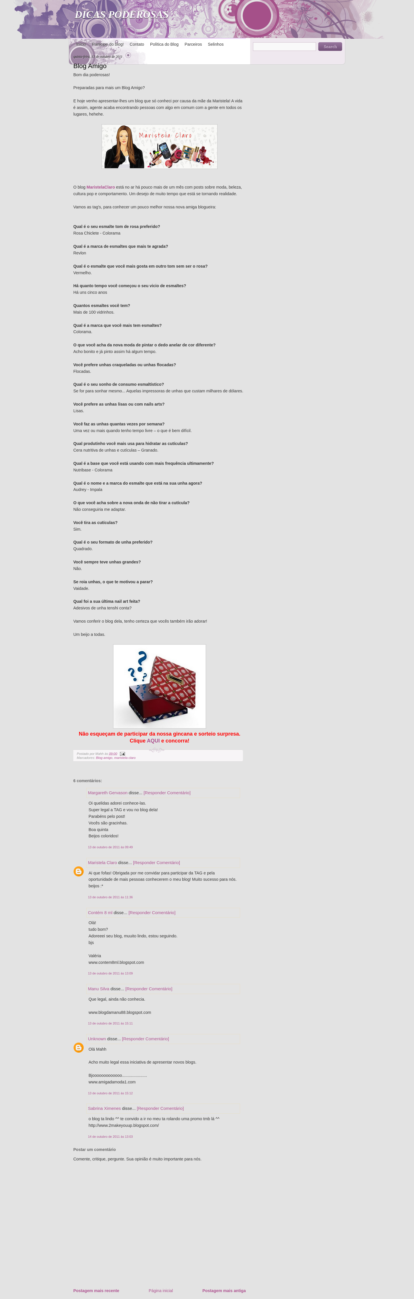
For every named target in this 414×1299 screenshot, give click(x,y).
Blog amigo (104, 757)
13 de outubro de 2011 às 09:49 (110, 847)
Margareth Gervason (108, 792)
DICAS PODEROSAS (122, 14)
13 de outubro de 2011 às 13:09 (110, 973)
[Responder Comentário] (166, 792)
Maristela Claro (102, 862)
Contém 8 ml (100, 912)
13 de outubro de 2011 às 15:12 (110, 1093)
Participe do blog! (108, 44)
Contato (137, 44)
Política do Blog (164, 44)
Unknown (97, 1038)
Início (81, 44)
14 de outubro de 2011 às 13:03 (110, 1136)
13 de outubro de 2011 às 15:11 (110, 1023)
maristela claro (124, 757)
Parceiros (193, 44)
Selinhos (216, 44)
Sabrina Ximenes (104, 1108)
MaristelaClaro (101, 187)
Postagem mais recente (96, 1290)
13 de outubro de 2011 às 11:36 (110, 897)
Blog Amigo (90, 66)
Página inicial (161, 1290)
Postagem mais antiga (224, 1290)
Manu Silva (98, 988)
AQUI (153, 741)
